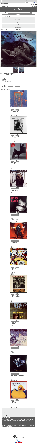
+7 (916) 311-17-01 (4, 5)
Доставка (4, 412)
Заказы (18, 22)
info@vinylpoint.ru (4, 6)
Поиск (6, 12)
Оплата (3, 410)
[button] (36, 32)
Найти (31, 13)
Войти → (24, 0)
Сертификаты (18, 24)
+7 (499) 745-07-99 (4, 3)
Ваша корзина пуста (29, 2)
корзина (29, 0)
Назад (18, 17)
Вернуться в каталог (18, 19)
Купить (14, 86)
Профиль (18, 21)
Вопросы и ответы (18, 27)
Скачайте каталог (18, 14)
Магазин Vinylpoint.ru (6, 417)
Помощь (18, 25)
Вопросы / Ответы (5, 415)
